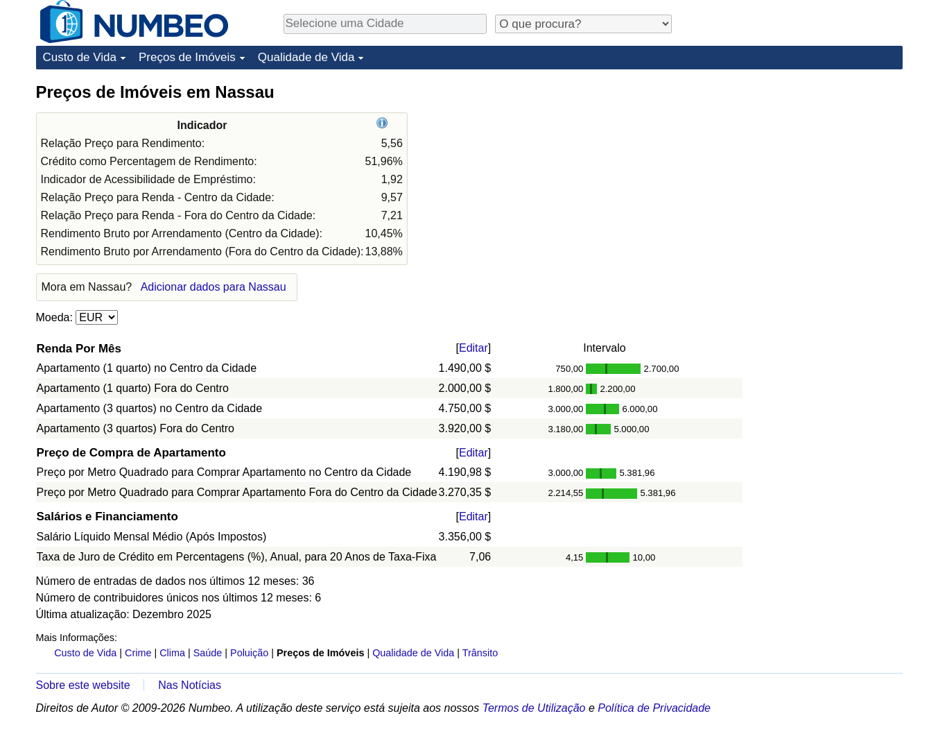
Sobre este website (83, 685)
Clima (172, 652)
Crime (138, 652)
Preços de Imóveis (187, 57)
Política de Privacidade (654, 708)
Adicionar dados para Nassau (213, 287)
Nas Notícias (189, 685)
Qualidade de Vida (306, 57)
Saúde (208, 652)
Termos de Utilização (534, 708)
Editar (473, 348)
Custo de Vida (79, 57)
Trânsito (480, 652)
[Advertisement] (799, 168)
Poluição (249, 652)
